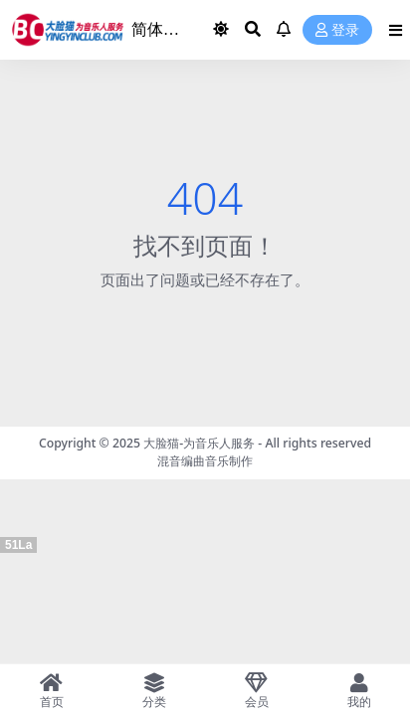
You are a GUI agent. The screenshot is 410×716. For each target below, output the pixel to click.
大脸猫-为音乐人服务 (199, 443)
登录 (337, 30)
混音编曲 (181, 460)
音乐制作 (229, 460)
